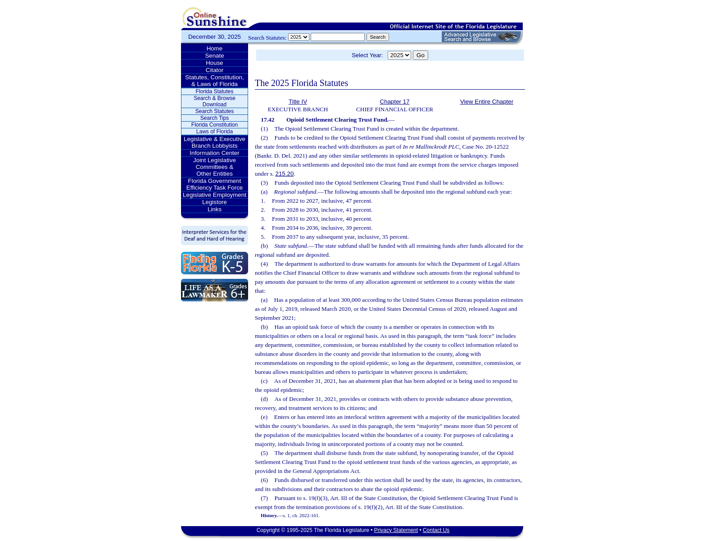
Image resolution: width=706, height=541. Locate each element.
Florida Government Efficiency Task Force (214, 184)
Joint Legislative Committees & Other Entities (214, 167)
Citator (214, 70)
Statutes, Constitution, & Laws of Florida (214, 80)
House (214, 62)
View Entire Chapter (486, 101)
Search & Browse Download (214, 101)
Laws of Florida (214, 131)
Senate (214, 55)
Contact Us (436, 530)
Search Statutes (214, 111)
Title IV (298, 101)
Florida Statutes (214, 91)
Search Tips (214, 118)
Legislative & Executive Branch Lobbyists (214, 142)
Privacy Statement (396, 530)
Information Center (214, 153)
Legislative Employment (214, 194)
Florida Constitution (214, 125)
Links (215, 209)
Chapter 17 (395, 101)
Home (215, 48)
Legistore (214, 202)
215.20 (285, 173)
